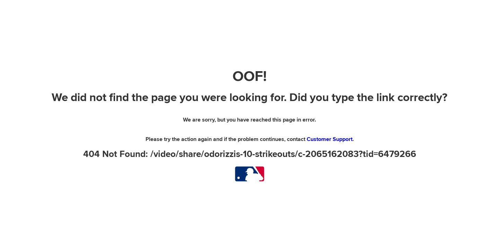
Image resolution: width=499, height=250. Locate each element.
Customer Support (329, 139)
